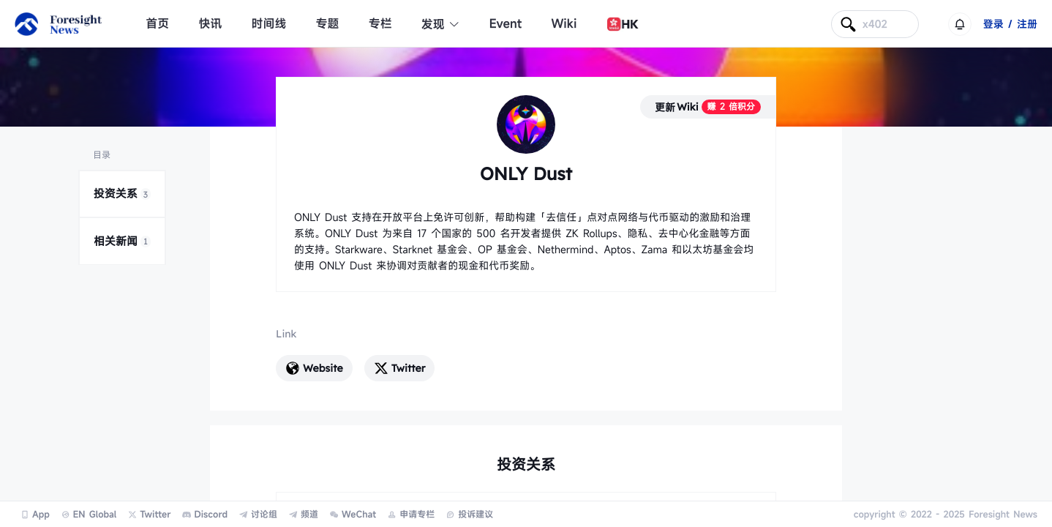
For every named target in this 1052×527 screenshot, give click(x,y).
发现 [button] (440, 24)
